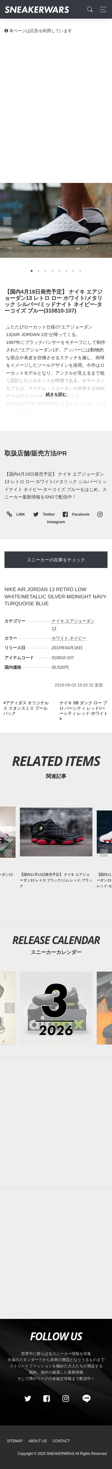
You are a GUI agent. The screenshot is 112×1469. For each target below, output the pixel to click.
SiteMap (15, 1441)
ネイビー (78, 638)
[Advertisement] (56, 98)
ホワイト (60, 638)
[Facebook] (46, 1398)
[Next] (84, 711)
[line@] (84, 1398)
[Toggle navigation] (101, 9)
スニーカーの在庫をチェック (56, 559)
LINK (19, 514)
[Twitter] (27, 1398)
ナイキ (58, 621)
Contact (61, 1441)
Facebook (76, 514)
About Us (38, 1441)
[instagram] (65, 1398)
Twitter (44, 514)
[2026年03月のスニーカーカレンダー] (56, 1008)
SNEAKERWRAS (60, 1454)
